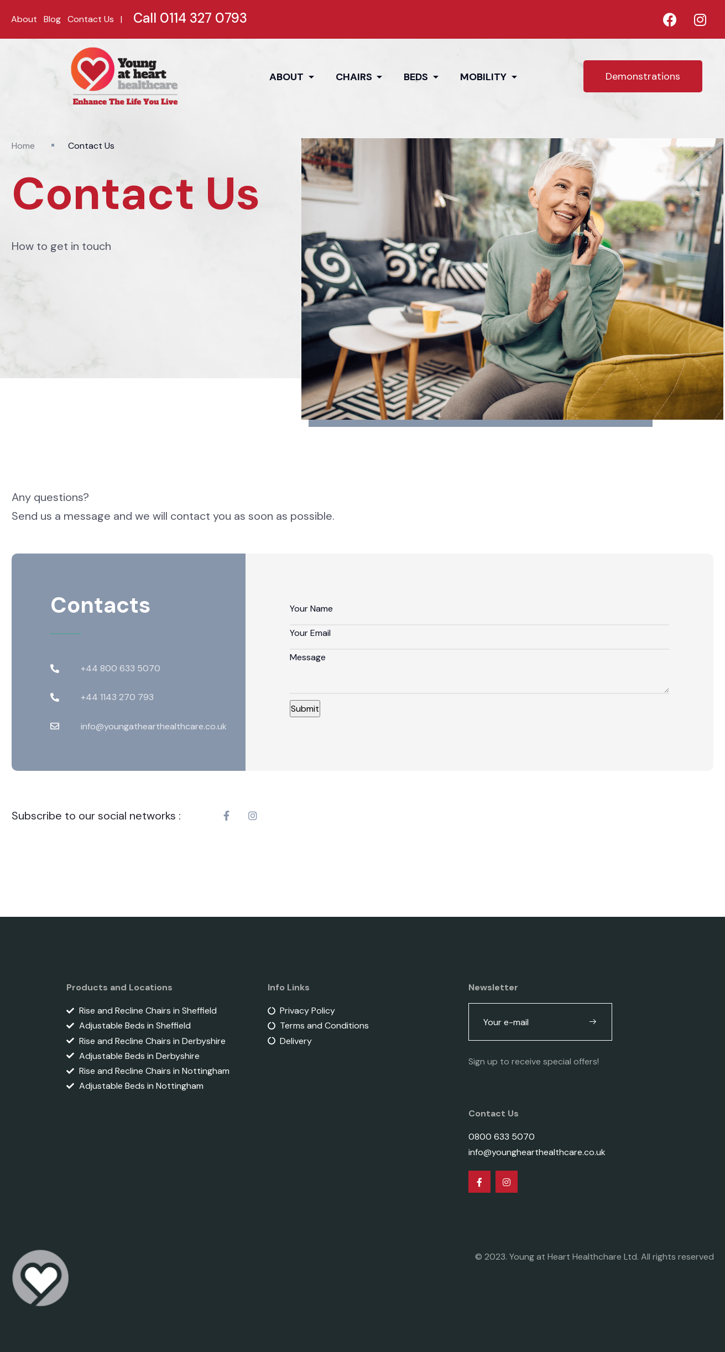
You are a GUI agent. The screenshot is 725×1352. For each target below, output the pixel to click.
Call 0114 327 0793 (190, 18)
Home (23, 146)
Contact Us (90, 19)
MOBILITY (484, 76)
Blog (52, 19)
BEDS (417, 76)
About (24, 19)
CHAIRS (355, 76)
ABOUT (287, 76)
